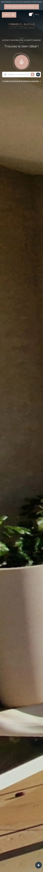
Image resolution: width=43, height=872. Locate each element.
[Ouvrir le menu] (9, 15)
